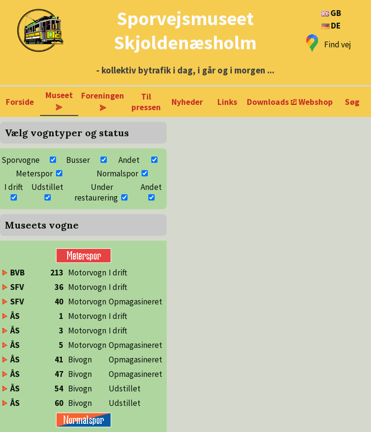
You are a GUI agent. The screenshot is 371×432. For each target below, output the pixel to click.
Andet (129, 160)
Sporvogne (20, 160)
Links (227, 102)
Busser (78, 160)
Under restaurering (96, 192)
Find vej (337, 44)
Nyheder (187, 102)
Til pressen (146, 102)
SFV (17, 287)
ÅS (15, 316)
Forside (20, 102)
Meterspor (34, 173)
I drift (13, 187)
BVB (17, 272)
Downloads (268, 102)
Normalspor (117, 173)
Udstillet (47, 187)
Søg (352, 102)
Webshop (316, 102)
